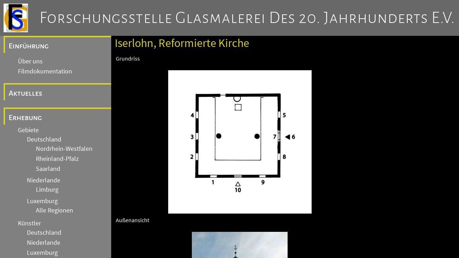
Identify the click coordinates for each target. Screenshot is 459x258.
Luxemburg (42, 201)
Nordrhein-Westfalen (64, 149)
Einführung (29, 46)
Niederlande (43, 180)
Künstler (29, 223)
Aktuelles (25, 93)
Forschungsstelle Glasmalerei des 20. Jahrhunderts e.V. (247, 18)
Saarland (48, 169)
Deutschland (44, 139)
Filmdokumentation (45, 71)
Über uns (30, 61)
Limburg (47, 190)
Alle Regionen (54, 210)
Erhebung (25, 117)
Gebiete (28, 130)
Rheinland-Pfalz (57, 159)
